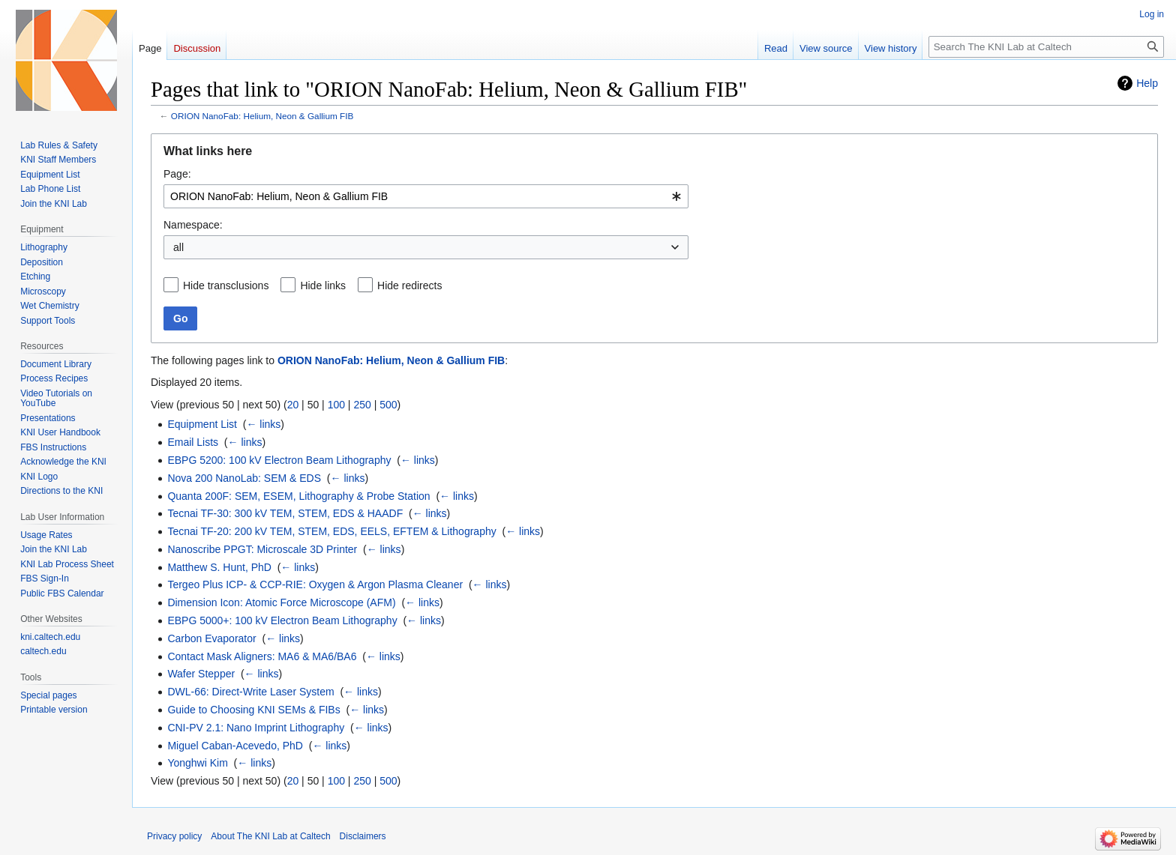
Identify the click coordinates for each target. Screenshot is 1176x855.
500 (388, 405)
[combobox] (426, 196)
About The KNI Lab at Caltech (270, 836)
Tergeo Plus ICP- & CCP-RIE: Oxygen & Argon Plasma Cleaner (315, 584)
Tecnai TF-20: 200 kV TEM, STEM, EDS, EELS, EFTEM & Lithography (331, 531)
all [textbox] (178, 247)
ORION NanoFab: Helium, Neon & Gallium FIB (262, 116)
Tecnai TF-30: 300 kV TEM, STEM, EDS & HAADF (285, 513)
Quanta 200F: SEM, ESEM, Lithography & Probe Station (298, 496)
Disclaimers (363, 836)
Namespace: (193, 225)
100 (336, 405)
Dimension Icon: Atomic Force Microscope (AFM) (281, 602)
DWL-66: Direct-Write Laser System (250, 692)
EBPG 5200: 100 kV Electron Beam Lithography (279, 460)
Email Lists (192, 442)
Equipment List (202, 424)
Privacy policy (174, 836)
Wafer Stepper (201, 674)
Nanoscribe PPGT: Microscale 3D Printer (262, 549)
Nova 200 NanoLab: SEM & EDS (244, 478)
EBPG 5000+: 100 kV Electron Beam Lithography (282, 620)
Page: (177, 174)
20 (293, 405)
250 (361, 405)
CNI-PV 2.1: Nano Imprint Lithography (255, 728)
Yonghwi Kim (197, 763)
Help (1147, 83)
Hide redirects (409, 285)
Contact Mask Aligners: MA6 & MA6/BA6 (261, 656)
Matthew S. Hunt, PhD (219, 567)
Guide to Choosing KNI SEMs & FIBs (253, 710)
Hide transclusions (225, 285)
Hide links (323, 285)
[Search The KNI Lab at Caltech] (1046, 47)
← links (263, 424)
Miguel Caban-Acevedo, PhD (235, 746)
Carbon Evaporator (211, 638)
